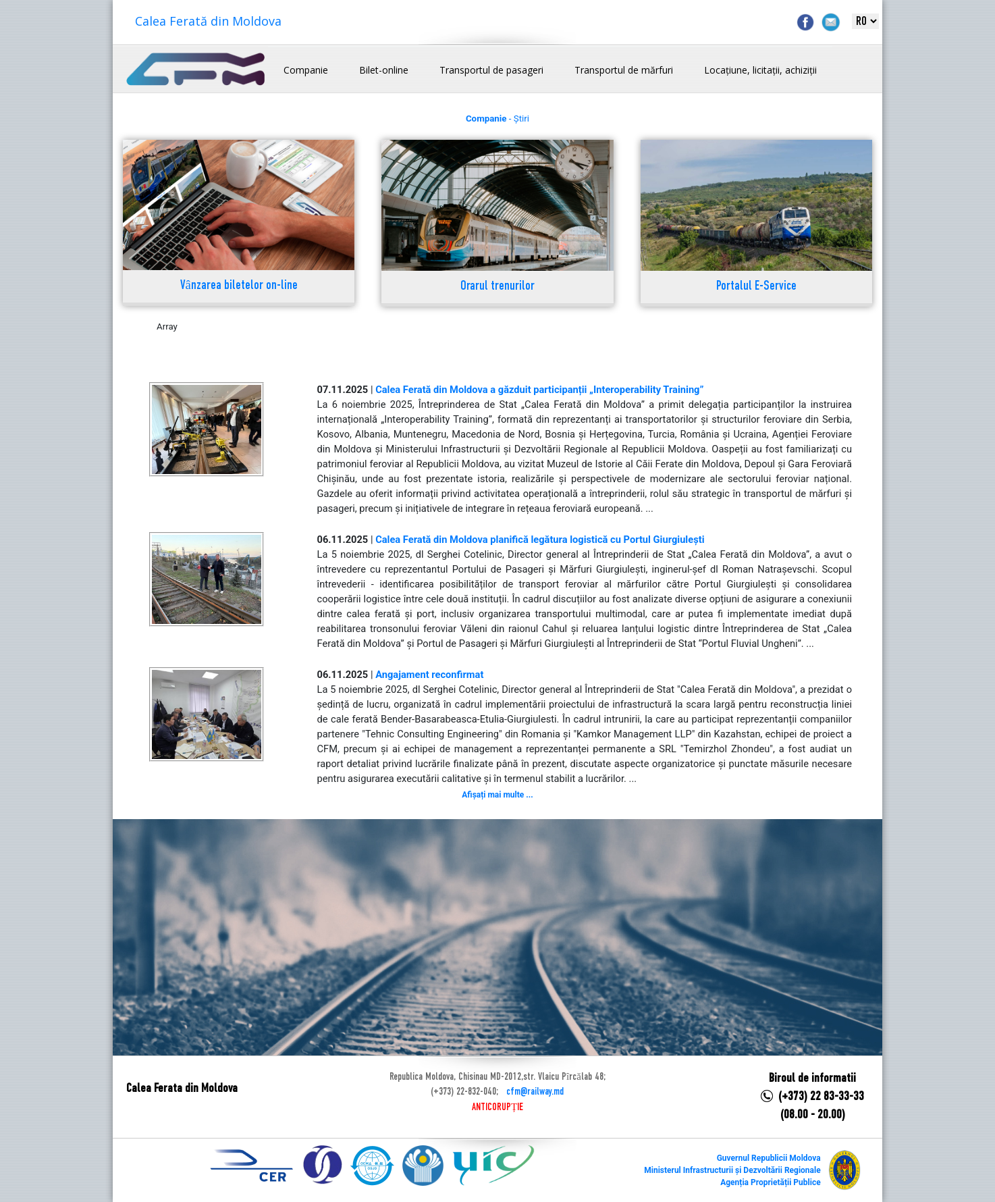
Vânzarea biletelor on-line (239, 286)
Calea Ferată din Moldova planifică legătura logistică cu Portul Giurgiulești (539, 539)
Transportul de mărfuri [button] (623, 69)
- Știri (497, 118)
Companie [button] (306, 69)
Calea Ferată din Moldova (208, 21)
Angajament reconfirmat (429, 675)
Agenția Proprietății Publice (770, 1182)
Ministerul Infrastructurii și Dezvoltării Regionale (732, 1170)
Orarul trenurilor (497, 286)
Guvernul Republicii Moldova (769, 1158)
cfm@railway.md (535, 1092)
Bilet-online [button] (383, 69)
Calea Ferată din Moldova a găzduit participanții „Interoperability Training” (539, 390)
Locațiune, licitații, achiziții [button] (760, 69)
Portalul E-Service (756, 286)
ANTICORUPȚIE (497, 1107)
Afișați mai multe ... (497, 795)
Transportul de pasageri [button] (491, 69)
